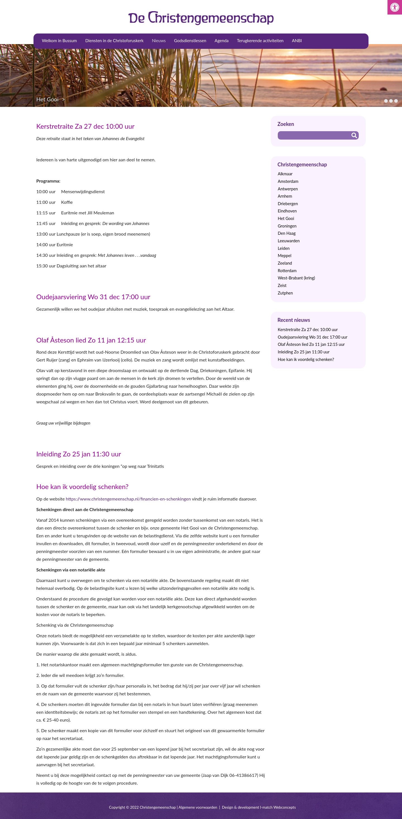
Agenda (222, 40)
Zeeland (285, 263)
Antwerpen (288, 188)
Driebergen (288, 203)
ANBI (297, 40)
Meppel (284, 255)
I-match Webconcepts (278, 807)
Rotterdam (287, 270)
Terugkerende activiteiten (260, 40)
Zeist (282, 285)
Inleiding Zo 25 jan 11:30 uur (78, 454)
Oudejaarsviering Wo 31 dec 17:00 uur (93, 297)
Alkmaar (285, 173)
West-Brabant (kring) (296, 278)
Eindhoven (287, 211)
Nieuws (159, 40)
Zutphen (285, 293)
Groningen (287, 226)
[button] (394, 7)
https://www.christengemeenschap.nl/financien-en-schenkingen (128, 498)
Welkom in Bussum (59, 40)
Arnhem (285, 196)
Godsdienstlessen (190, 40)
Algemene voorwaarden (198, 807)
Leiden (283, 248)
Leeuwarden (289, 240)
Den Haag (287, 233)
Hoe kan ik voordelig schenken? (82, 486)
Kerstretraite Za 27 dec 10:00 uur (85, 126)
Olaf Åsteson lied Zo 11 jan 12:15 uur (91, 340)
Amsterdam (288, 181)
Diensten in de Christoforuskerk (114, 40)
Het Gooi (47, 99)
